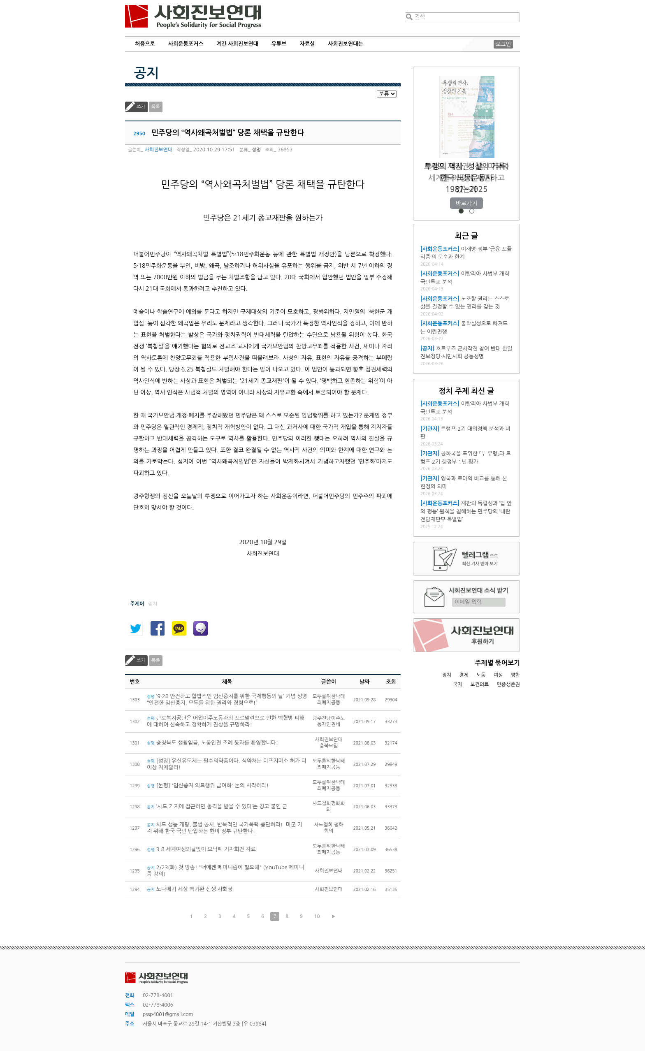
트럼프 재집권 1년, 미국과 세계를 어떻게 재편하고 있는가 (466, 177)
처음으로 (145, 43)
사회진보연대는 (345, 43)
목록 (155, 106)
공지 (146, 73)
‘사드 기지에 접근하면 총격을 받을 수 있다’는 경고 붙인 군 (217, 806)
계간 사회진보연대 (237, 43)
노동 (481, 675)
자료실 (307, 43)
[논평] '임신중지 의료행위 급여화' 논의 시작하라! (208, 785)
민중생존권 (508, 684)
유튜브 (279, 43)
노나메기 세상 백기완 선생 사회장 (189, 889)
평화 (515, 675)
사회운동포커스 (186, 43)
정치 (446, 675)
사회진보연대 (193, 17)
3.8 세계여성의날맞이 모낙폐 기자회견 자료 (201, 849)
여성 (498, 675)
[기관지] (429, 429)
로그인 (503, 44)
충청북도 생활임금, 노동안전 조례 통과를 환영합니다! (212, 742)
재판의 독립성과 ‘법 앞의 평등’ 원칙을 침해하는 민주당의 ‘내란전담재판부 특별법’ (466, 511)
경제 (464, 675)
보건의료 (479, 684)
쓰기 (141, 106)
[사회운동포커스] (439, 249)
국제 (458, 684)
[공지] (427, 348)
